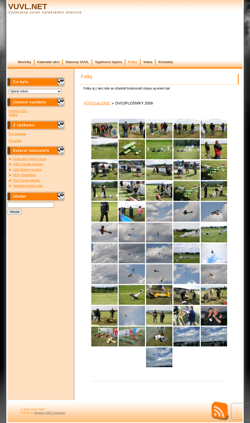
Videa (147, 62)
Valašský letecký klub (28, 186)
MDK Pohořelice (24, 175)
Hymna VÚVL (18, 111)
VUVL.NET (27, 6)
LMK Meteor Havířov (27, 170)
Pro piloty (15, 141)
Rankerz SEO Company (49, 412)
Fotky (132, 62)
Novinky (24, 62)
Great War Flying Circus (30, 159)
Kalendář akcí (48, 62)
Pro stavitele (17, 134)
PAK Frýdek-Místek (26, 180)
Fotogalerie (97, 103)
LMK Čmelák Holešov (28, 164)
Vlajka (13, 115)
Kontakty (165, 62)
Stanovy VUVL (77, 62)
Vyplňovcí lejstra (108, 62)
